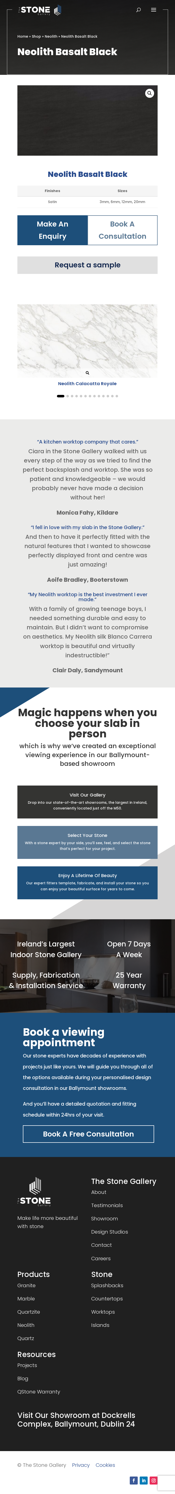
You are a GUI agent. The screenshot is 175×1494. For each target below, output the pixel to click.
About (98, 1192)
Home (22, 36)
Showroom (104, 1218)
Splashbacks (107, 1285)
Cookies (105, 1465)
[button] (149, 93)
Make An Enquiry (52, 230)
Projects (27, 1365)
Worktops (103, 1311)
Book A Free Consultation (88, 1134)
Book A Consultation (122, 230)
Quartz (25, 1338)
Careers (101, 1258)
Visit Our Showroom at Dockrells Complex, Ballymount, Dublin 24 (76, 1419)
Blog (22, 1378)
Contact (101, 1245)
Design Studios (109, 1231)
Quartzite (28, 1311)
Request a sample (88, 265)
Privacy (81, 1465)
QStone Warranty (38, 1391)
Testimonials (107, 1205)
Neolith (51, 36)
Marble (26, 1298)
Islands (100, 1325)
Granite (26, 1285)
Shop (36, 36)
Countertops (107, 1298)
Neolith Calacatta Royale (87, 383)
